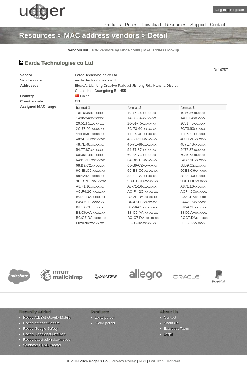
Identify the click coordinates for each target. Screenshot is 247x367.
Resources (175, 24)
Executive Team (176, 328)
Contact (217, 24)
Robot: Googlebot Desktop (44, 334)
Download (151, 24)
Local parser (105, 317)
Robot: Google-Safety (40, 328)
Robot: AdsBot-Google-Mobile (47, 317)
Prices (131, 24)
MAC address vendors (102, 35)
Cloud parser (105, 323)
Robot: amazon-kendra (41, 323)
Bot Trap (156, 361)
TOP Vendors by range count (115, 50)
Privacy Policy (123, 361)
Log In (220, 10)
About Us (171, 323)
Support (198, 24)
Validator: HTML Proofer (42, 345)
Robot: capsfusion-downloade (46, 339)
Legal (168, 334)
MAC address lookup (161, 50)
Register (237, 10)
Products (112, 24)
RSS (142, 361)
